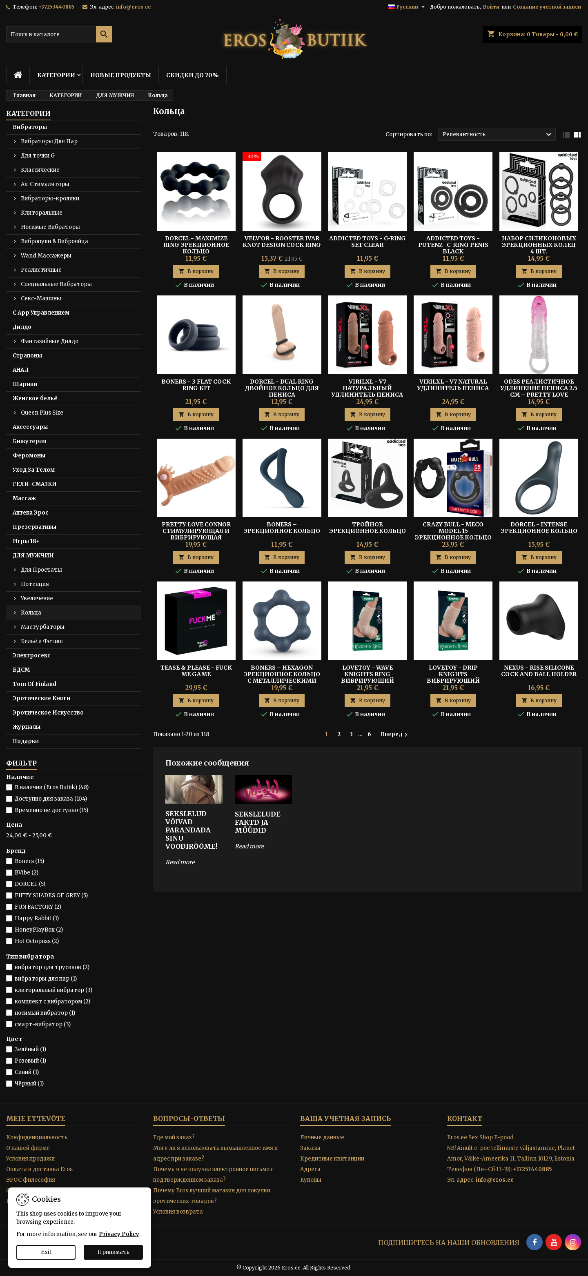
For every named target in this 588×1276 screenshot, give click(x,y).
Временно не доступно (51, 810)
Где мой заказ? (174, 1137)
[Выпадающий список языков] (407, 7)
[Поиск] (59, 34)
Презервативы (34, 527)
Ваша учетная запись (345, 1118)
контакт (464, 1118)
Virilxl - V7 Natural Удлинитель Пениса (453, 385)
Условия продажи (30, 1158)
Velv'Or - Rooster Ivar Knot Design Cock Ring (282, 242)
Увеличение (37, 598)
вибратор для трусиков (52, 967)
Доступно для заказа (51, 798)
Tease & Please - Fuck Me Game (196, 671)
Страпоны (27, 355)
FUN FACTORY (38, 906)
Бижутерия (29, 441)
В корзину (196, 271)
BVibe (26, 872)
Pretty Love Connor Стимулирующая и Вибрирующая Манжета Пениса (196, 534)
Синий (27, 1072)
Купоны (310, 1179)
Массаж (24, 498)
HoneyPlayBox (39, 929)
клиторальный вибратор (53, 990)
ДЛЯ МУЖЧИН (33, 555)
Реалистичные (41, 269)
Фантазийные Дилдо (49, 341)
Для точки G (38, 155)
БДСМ (21, 669)
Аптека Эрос (31, 512)
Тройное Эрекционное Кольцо (367, 528)
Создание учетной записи (547, 7)
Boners (29, 861)
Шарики (25, 384)
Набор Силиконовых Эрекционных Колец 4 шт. (539, 245)
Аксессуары (30, 427)
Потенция (35, 584)
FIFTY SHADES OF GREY (51, 895)
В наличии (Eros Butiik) (52, 787)
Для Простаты (41, 569)
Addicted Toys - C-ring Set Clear (367, 242)
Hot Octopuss (37, 941)
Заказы (310, 1148)
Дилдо (22, 327)
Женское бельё (35, 398)
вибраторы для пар (46, 978)
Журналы (26, 726)
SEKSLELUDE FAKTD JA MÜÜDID (258, 822)
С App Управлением (41, 312)
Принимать (113, 1252)
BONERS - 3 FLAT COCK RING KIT (196, 385)
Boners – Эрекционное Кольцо (281, 528)
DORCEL (30, 884)
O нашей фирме (28, 1148)
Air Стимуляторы (45, 184)
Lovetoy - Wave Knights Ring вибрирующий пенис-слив (367, 677)
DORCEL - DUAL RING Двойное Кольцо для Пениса (282, 388)
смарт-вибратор (43, 1024)
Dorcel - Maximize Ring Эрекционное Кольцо (196, 245)
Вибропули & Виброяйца (54, 241)
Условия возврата (178, 1211)
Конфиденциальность (36, 1137)
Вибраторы (30, 127)
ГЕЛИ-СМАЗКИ (35, 484)
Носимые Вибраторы (50, 227)
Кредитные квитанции (332, 1158)
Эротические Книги (41, 698)
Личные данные (322, 1137)
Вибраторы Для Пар (49, 141)
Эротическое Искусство (48, 712)
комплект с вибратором (52, 1001)
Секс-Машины (41, 298)
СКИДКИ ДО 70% (192, 75)
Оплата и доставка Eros (39, 1169)
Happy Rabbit (37, 918)
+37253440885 (56, 7)
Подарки (26, 741)
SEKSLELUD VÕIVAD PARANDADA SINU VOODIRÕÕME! (191, 830)
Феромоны (29, 455)
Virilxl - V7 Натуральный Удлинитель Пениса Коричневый (367, 391)
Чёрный (29, 1083)
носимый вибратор (45, 1013)
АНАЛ (21, 369)
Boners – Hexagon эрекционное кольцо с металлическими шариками (281, 677)
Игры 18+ (26, 541)
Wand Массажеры (46, 255)
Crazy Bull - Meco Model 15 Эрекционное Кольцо (453, 531)
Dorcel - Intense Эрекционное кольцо (539, 528)
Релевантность (498, 135)
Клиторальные (41, 212)
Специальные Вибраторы (56, 284)
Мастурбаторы (43, 627)
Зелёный (30, 1049)
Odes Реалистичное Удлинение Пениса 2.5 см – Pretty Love (539, 388)
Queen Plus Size (42, 412)
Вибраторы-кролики (50, 198)
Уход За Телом (34, 469)
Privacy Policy (119, 1234)
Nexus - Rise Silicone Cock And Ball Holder (539, 671)
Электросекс (32, 655)
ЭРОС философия (30, 1179)
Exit (46, 1252)
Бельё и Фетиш (42, 641)
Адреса (310, 1169)
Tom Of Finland (34, 684)
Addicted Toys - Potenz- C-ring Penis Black (453, 245)
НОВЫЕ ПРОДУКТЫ (120, 75)
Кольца (31, 612)
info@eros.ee (133, 7)
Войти (491, 7)
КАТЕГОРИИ (56, 75)
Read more (179, 862)
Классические (40, 169)
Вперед (395, 734)
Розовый (30, 1060)
